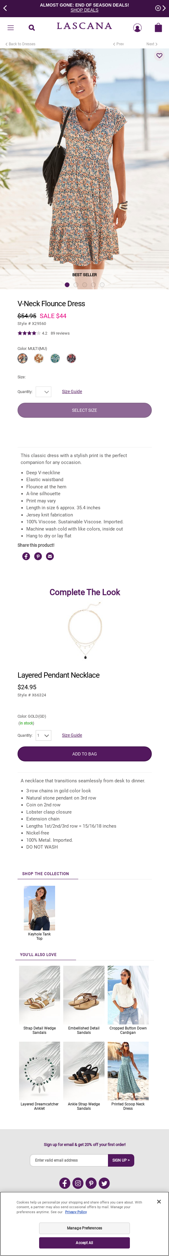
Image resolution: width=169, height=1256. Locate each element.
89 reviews (60, 333)
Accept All (84, 1247)
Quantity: (25, 391)
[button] (159, 55)
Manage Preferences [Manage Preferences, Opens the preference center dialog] (84, 1233)
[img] (29, 333)
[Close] (159, 1207)
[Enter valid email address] (69, 1160)
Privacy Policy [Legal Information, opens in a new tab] (76, 1217)
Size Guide (72, 391)
